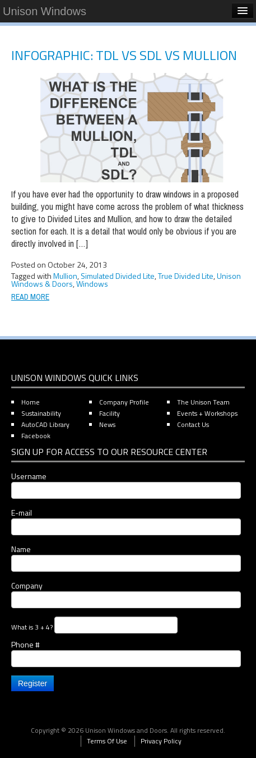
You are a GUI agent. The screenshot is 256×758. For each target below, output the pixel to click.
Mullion (65, 276)
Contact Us (193, 424)
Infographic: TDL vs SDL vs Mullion (124, 55)
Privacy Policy (161, 741)
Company (126, 594)
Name (126, 558)
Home (30, 402)
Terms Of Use (107, 741)
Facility (109, 413)
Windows (92, 284)
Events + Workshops (207, 413)
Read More (30, 297)
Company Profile (124, 402)
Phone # (126, 653)
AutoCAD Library (45, 424)
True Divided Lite (185, 276)
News (107, 424)
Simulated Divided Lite (118, 276)
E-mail (126, 521)
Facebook (35, 435)
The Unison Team (203, 402)
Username (126, 485)
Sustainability (41, 413)
